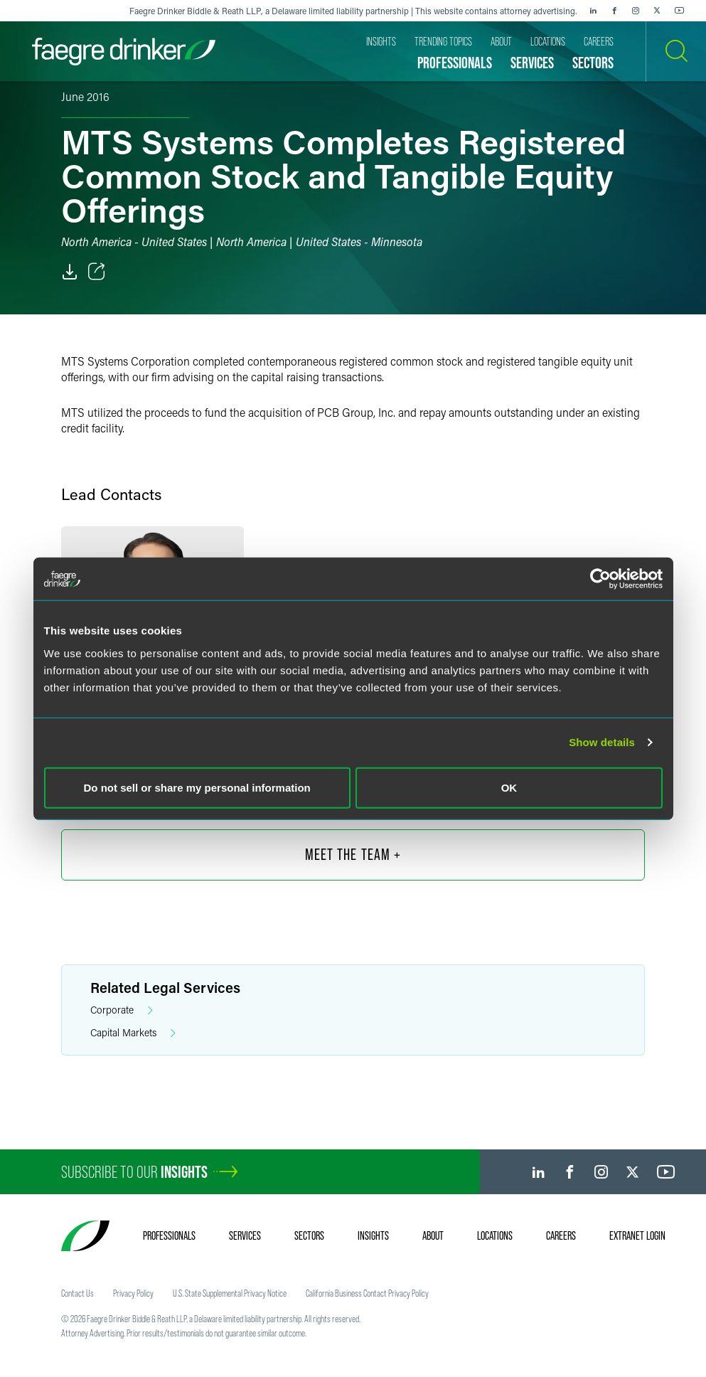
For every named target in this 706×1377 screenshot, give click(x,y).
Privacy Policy (133, 1293)
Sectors (309, 1235)
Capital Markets (133, 1033)
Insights (373, 1235)
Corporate (121, 1010)
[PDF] (69, 271)
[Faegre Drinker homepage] (123, 51)
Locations (495, 1235)
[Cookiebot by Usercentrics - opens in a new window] (600, 579)
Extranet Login (637, 1235)
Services (245, 1235)
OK (509, 787)
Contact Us (77, 1293)
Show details (602, 742)
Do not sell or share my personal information (197, 787)
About (433, 1235)
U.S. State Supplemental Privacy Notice (230, 1293)
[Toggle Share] (96, 271)
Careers (561, 1235)
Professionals (169, 1235)
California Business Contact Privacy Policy (367, 1293)
